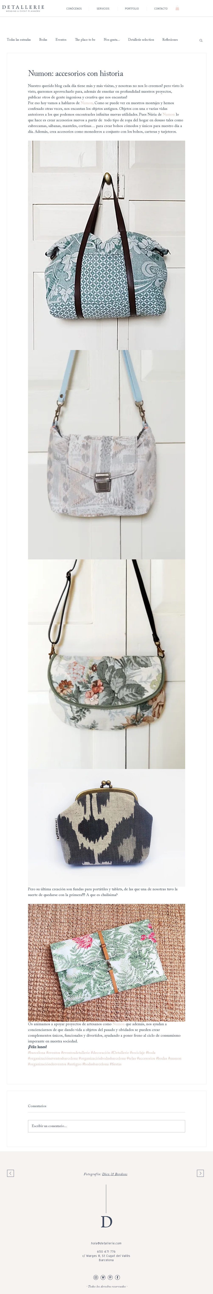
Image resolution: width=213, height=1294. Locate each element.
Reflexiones (170, 40)
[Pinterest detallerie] (110, 1277)
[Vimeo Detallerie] (103, 1277)
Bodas (43, 40)
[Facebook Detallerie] (117, 1277)
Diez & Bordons (114, 1174)
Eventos (61, 40)
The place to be (85, 40)
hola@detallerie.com (106, 1243)
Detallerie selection (141, 40)
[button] (177, 8)
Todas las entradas (19, 40)
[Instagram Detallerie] (96, 1277)
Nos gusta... (112, 40)
